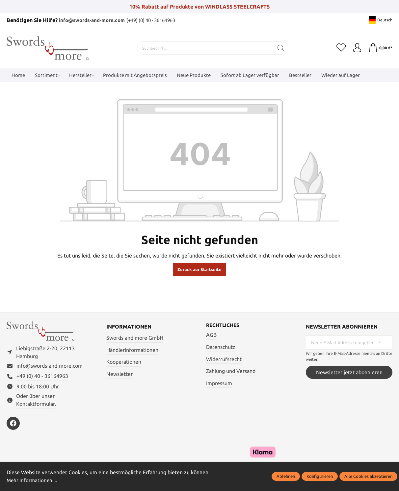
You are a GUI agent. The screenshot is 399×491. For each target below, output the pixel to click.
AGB (211, 335)
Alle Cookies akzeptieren (368, 476)
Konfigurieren (319, 476)
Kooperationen (123, 361)
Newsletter (119, 374)
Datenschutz (220, 347)
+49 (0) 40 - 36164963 (42, 377)
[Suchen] (280, 47)
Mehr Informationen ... (33, 480)
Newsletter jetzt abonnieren (349, 372)
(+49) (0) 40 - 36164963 (159, 20)
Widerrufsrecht (224, 359)
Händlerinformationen (132, 350)
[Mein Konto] (356, 47)
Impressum (219, 383)
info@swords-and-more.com (94, 20)
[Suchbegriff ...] (204, 47)
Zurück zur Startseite (199, 269)
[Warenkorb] (380, 47)
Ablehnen (286, 476)
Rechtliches (224, 325)
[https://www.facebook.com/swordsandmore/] (13, 424)
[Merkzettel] (340, 47)
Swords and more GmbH (134, 337)
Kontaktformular (35, 405)
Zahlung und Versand (230, 371)
